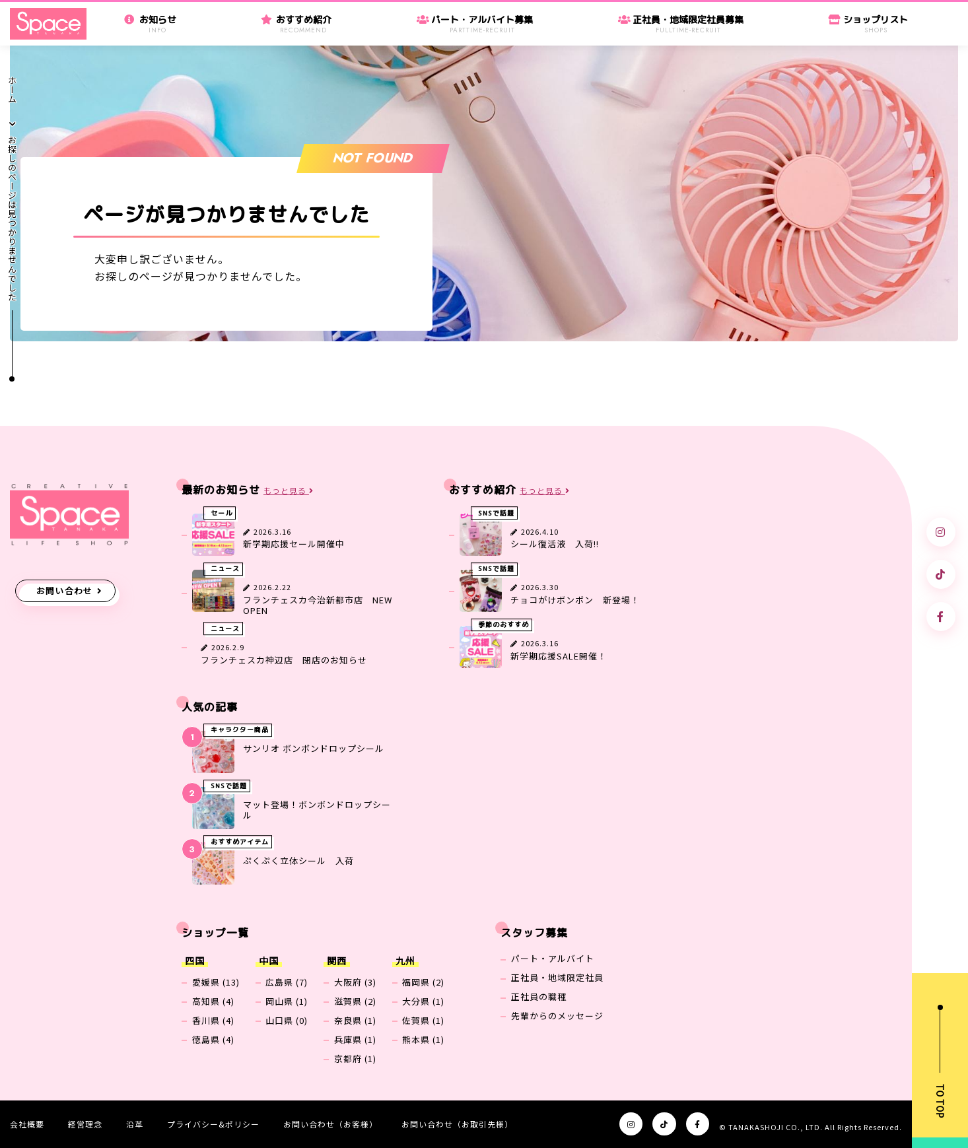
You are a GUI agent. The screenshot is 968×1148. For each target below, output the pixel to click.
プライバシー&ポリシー (213, 1124)
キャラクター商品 (240, 730)
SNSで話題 (496, 513)
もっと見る (288, 490)
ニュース (225, 569)
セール (221, 513)
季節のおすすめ (503, 625)
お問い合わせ (64, 590)
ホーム (12, 90)
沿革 (134, 1124)
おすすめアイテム (240, 842)
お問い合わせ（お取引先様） (457, 1124)
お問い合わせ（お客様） (330, 1124)
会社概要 (27, 1124)
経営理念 (85, 1124)
